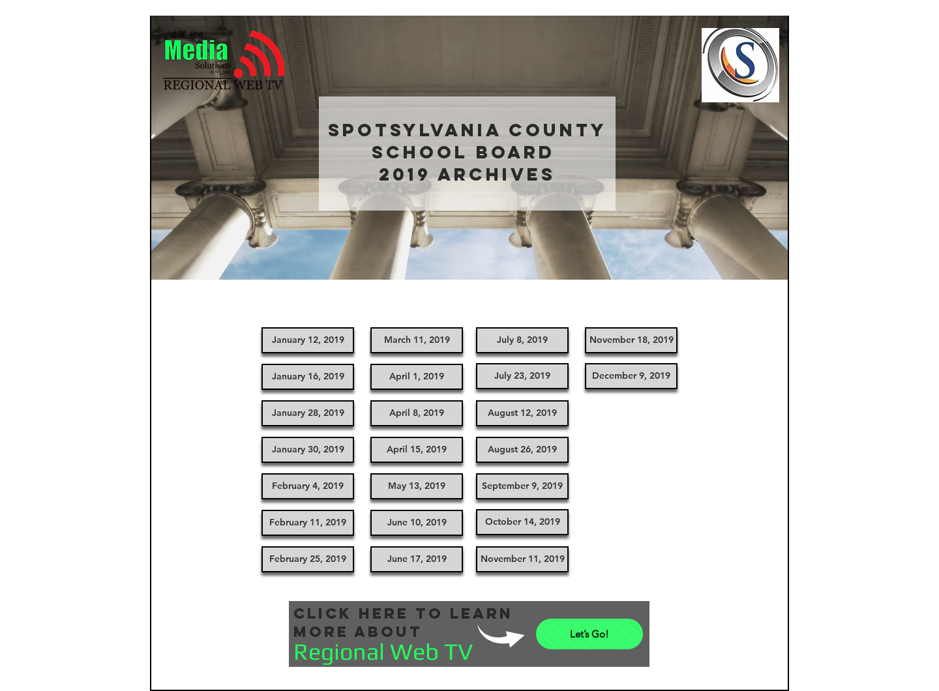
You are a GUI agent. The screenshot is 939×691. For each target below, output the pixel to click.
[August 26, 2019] (522, 450)
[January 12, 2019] (307, 340)
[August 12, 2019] (522, 413)
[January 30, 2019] (307, 450)
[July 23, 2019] (522, 376)
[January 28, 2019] (307, 413)
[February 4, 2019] (307, 486)
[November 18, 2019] (631, 340)
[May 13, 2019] (416, 486)
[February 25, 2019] (307, 559)
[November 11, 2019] (522, 559)
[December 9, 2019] (631, 376)
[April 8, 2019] (416, 413)
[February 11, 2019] (307, 523)
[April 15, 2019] (416, 450)
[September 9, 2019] (522, 486)
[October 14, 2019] (522, 522)
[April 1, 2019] (416, 377)
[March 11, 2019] (416, 340)
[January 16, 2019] (307, 377)
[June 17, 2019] (416, 559)
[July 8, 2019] (522, 340)
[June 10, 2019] (416, 523)
